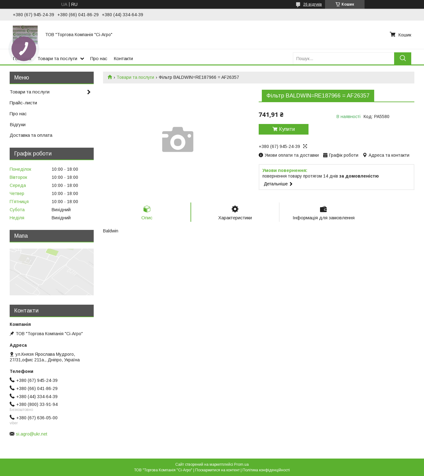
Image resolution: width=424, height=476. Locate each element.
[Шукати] (402, 58)
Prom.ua (241, 464)
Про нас (98, 58)
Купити (287, 129)
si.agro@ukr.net (31, 433)
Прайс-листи (23, 102)
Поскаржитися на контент (217, 470)
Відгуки (18, 124)
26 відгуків (312, 4)
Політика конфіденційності (266, 470)
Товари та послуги (57, 58)
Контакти (123, 58)
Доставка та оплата (31, 135)
